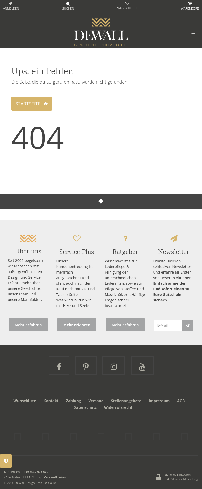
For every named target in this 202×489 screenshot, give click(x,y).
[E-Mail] (168, 325)
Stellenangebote (126, 400)
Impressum (159, 400)
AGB (181, 400)
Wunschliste (25, 400)
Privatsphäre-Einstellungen (6, 461)
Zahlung (73, 400)
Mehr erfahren (28, 324)
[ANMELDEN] (11, 6)
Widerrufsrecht (118, 407)
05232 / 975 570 (37, 472)
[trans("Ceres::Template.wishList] (127, 6)
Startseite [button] (31, 103)
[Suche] (68, 6)
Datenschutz (85, 407)
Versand (96, 400)
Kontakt (51, 400)
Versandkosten (55, 477)
